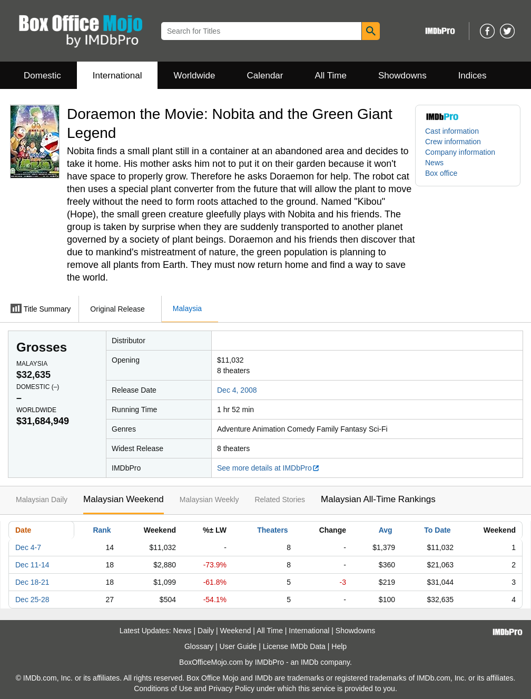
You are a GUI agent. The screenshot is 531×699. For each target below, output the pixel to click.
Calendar (265, 76)
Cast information (452, 131)
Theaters (272, 530)
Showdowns (402, 76)
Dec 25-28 (32, 599)
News (434, 162)
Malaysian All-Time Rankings (378, 499)
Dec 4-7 (28, 547)
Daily (206, 630)
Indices (472, 76)
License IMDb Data (294, 646)
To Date (437, 530)
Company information (460, 152)
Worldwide (194, 76)
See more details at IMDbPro (268, 468)
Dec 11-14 (32, 565)
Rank (102, 530)
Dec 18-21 (32, 582)
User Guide (238, 646)
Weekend (235, 630)
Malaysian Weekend (123, 499)
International (117, 76)
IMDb (309, 662)
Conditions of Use (163, 688)
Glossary (198, 646)
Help (339, 646)
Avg (385, 530)
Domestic (42, 76)
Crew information (453, 141)
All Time (331, 76)
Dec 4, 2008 (237, 390)
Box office (441, 173)
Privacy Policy (231, 688)
